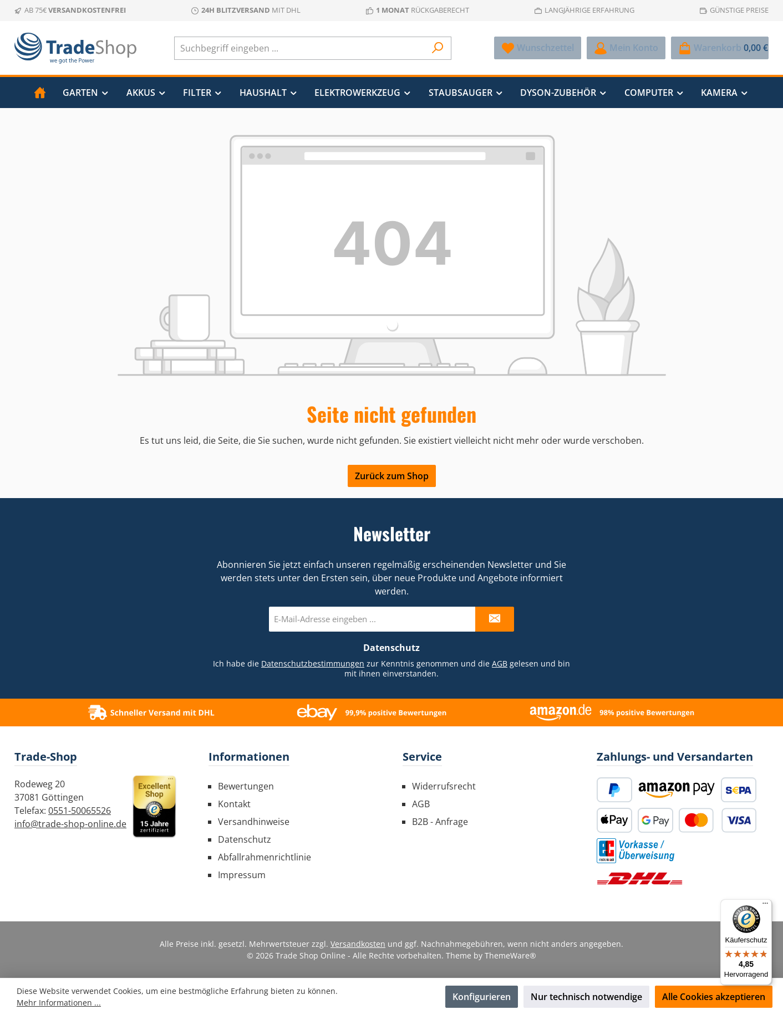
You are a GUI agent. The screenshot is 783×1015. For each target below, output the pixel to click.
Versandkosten (358, 944)
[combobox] (300, 48)
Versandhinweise (253, 822)
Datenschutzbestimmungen (312, 663)
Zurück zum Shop (392, 476)
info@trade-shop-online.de (70, 824)
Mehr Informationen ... (59, 1002)
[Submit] (494, 619)
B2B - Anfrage (440, 822)
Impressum (242, 875)
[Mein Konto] (626, 48)
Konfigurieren (481, 997)
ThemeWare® (510, 955)
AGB (499, 663)
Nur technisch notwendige (586, 997)
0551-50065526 (79, 810)
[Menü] (765, 906)
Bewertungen (246, 786)
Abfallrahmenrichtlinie (264, 857)
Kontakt (234, 804)
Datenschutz (244, 839)
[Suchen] (438, 48)
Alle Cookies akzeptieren (713, 997)
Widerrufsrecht (444, 786)
